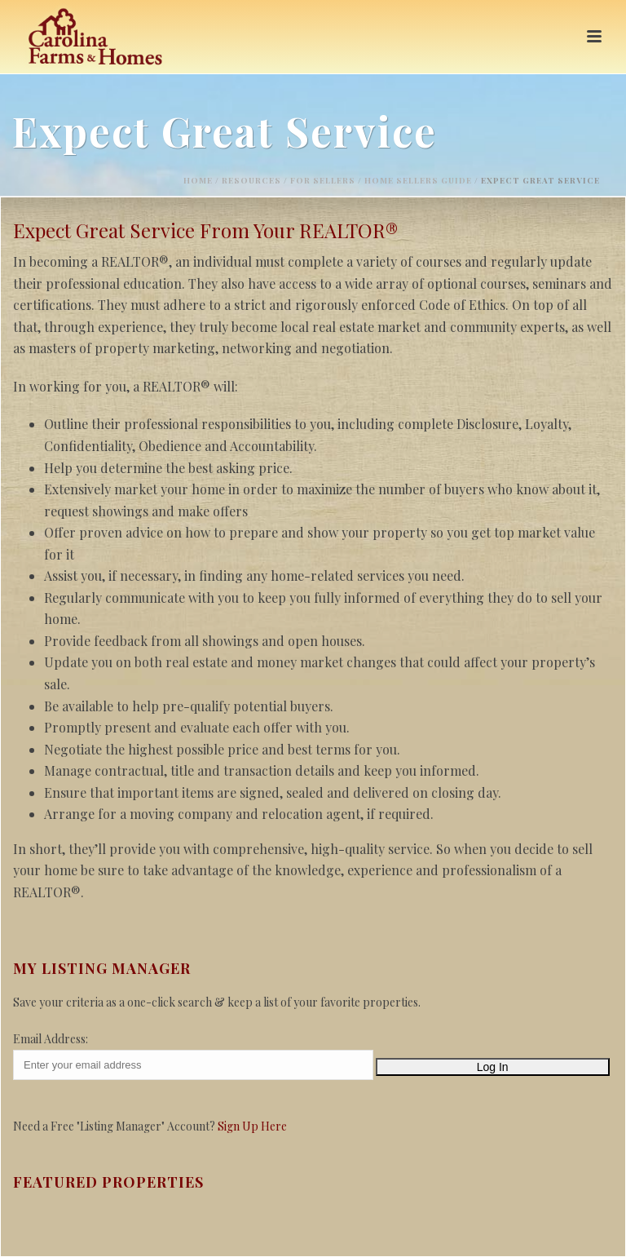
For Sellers (322, 180)
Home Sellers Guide (418, 180)
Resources (251, 180)
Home (198, 180)
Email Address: (50, 1039)
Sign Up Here (252, 1126)
